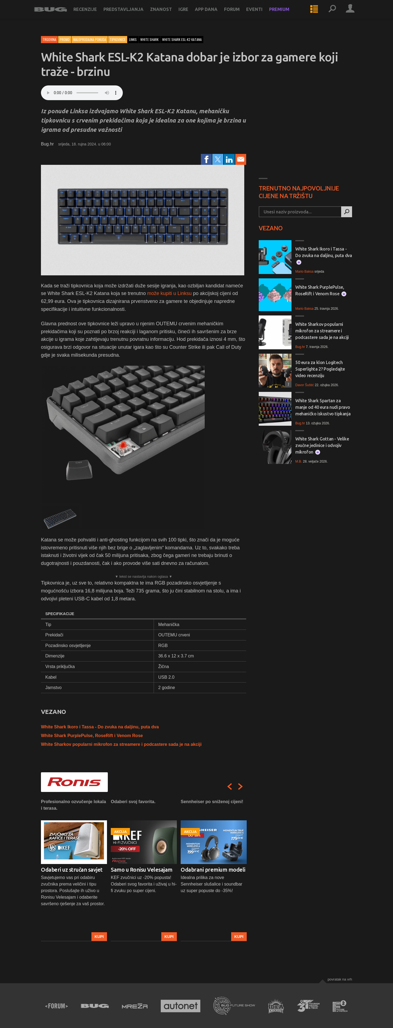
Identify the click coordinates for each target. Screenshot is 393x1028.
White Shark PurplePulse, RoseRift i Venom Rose (92, 735)
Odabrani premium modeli (213, 869)
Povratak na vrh (339, 979)
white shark (149, 39)
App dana (213, 14)
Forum (238, 14)
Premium (286, 14)
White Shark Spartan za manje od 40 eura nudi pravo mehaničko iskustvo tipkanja (322, 407)
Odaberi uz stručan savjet (72, 869)
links (133, 39)
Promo (65, 39)
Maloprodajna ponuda (89, 39)
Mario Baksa (304, 271)
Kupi (99, 936)
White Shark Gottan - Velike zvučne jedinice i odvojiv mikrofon (322, 445)
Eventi (261, 14)
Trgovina (49, 39)
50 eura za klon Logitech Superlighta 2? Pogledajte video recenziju (320, 369)
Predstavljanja (130, 14)
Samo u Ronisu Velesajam (141, 869)
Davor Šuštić (304, 385)
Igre (190, 14)
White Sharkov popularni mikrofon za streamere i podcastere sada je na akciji (121, 744)
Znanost (168, 14)
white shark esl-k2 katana (182, 39)
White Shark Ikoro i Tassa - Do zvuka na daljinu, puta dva (100, 727)
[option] (74, 870)
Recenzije (92, 14)
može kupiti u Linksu (169, 293)
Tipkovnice (118, 39)
